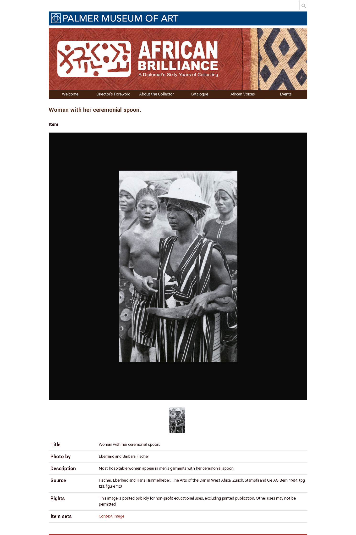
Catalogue (199, 94)
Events (286, 94)
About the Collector (156, 94)
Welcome (70, 94)
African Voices (242, 94)
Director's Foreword (113, 94)
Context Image (111, 516)
